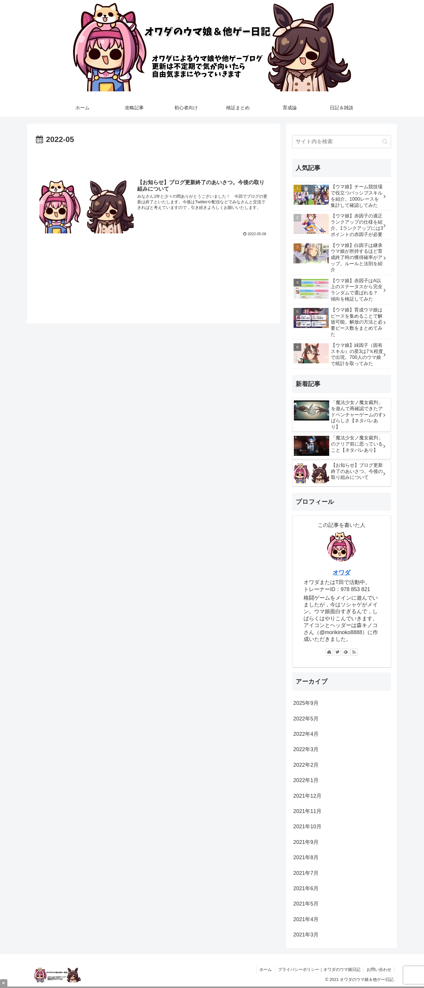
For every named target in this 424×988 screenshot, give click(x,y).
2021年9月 (306, 842)
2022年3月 (306, 749)
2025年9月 (306, 703)
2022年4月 (306, 734)
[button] (385, 141)
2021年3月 (306, 935)
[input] (341, 141)
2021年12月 (307, 796)
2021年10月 (307, 826)
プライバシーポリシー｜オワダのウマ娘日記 (319, 969)
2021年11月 (307, 811)
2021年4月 (306, 919)
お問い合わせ (379, 969)
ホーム (265, 969)
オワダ (341, 572)
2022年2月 (306, 765)
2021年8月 (306, 857)
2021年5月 (306, 904)
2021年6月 (306, 888)
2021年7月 (306, 873)
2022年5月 (306, 719)
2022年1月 (306, 780)
